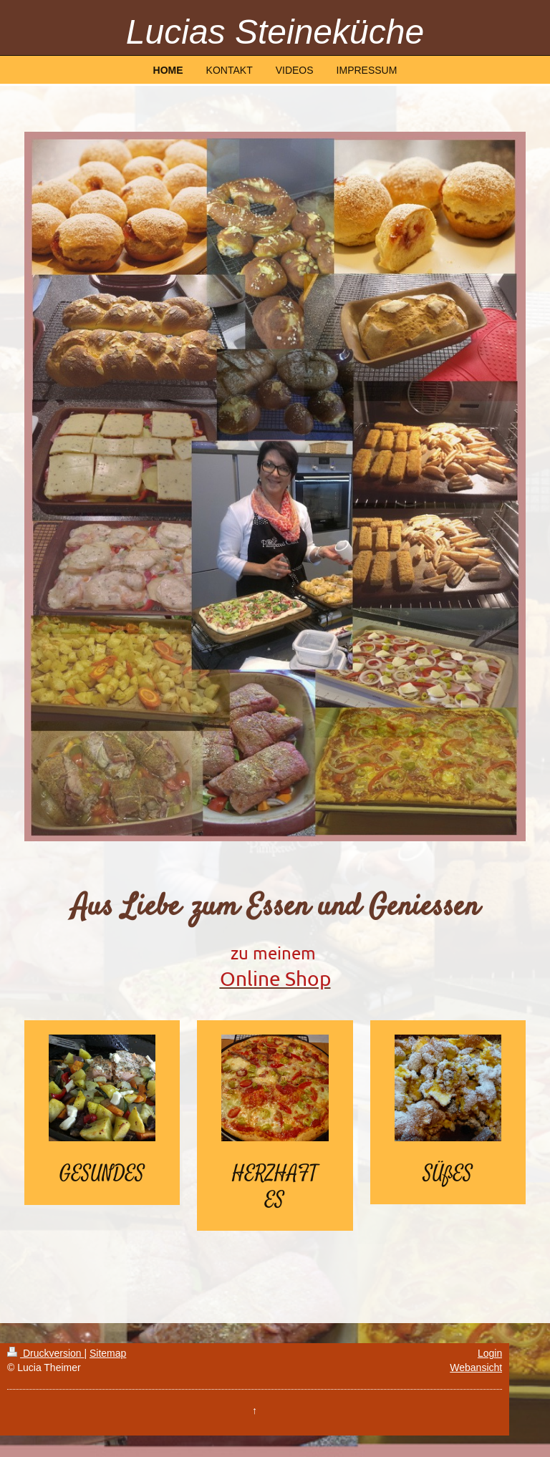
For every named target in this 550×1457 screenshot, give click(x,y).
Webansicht (476, 1367)
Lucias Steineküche (275, 32)
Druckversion (45, 1353)
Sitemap (108, 1353)
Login (490, 1353)
